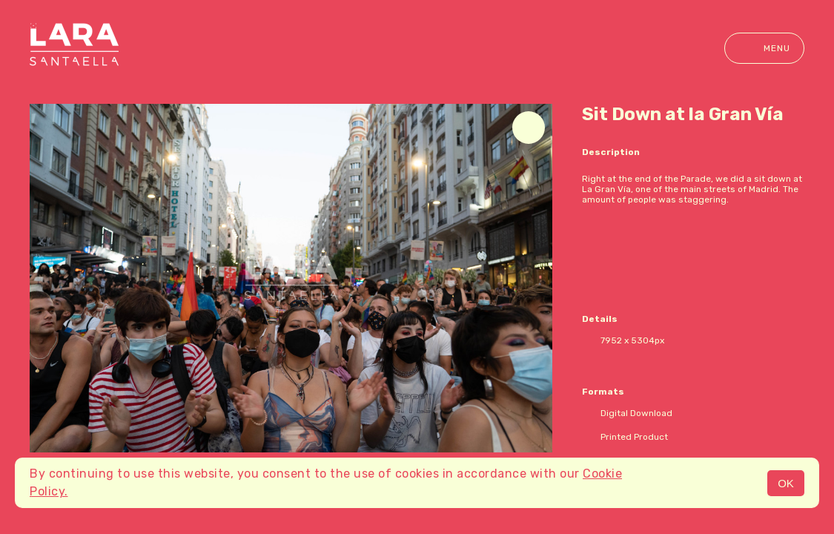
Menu (764, 48)
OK (786, 483)
